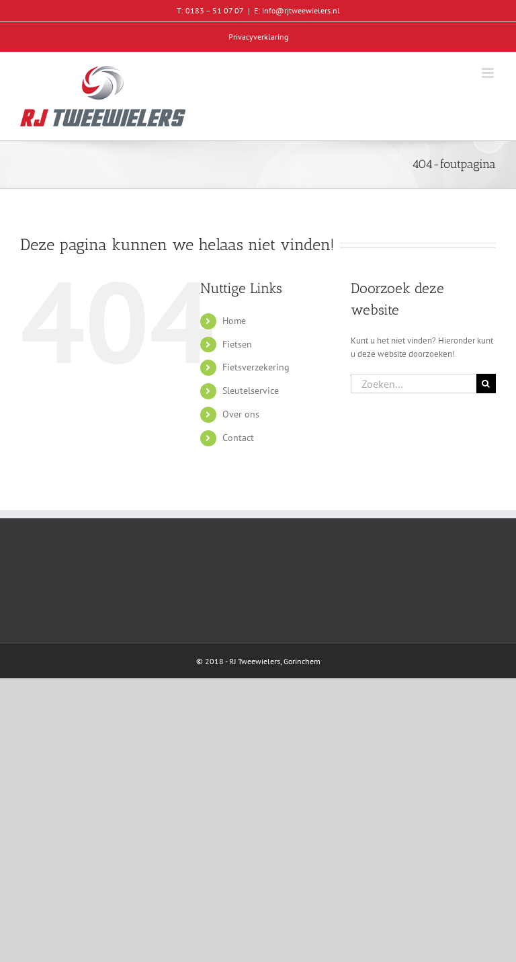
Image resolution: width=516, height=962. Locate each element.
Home (234, 321)
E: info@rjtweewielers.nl (297, 10)
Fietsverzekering (256, 367)
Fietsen (237, 344)
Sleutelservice (250, 391)
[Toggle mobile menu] (489, 73)
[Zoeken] (486, 383)
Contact (238, 438)
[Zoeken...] (413, 383)
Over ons (240, 414)
